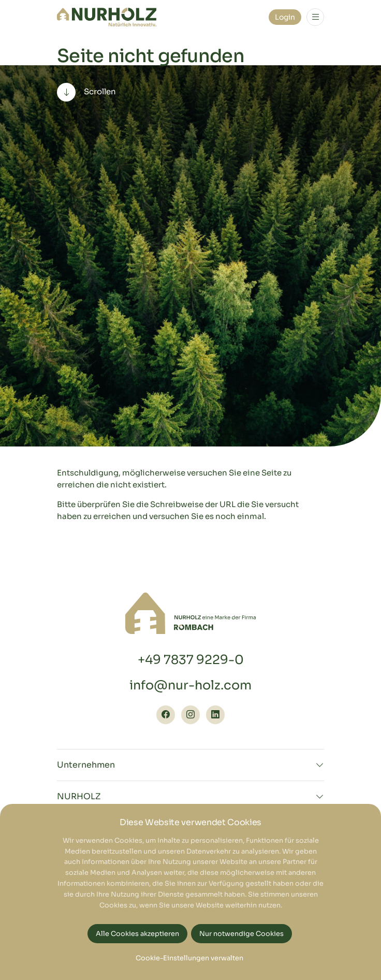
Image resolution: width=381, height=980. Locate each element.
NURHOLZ (78, 796)
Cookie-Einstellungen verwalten (189, 958)
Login (285, 17)
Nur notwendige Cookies (241, 934)
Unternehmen (86, 765)
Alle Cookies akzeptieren (137, 934)
